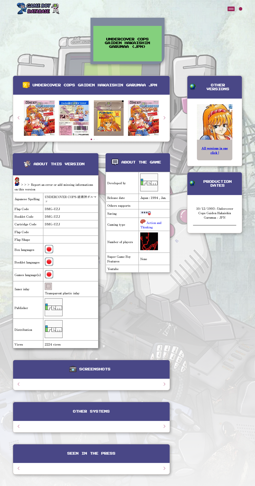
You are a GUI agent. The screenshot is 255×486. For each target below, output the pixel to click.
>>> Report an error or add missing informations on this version (54, 186)
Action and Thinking (151, 224)
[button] (164, 117)
